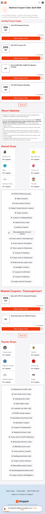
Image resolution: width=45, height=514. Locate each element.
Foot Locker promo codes (22, 392)
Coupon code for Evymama (22, 279)
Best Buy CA (35, 156)
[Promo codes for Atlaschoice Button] (21, 246)
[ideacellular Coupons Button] (21, 421)
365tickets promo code (22, 444)
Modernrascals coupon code (22, 260)
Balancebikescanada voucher (22, 464)
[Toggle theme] (42, 2)
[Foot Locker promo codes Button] (21, 392)
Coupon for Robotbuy (22, 251)
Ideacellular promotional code (22, 416)
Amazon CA (6, 156)
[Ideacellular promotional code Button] (21, 416)
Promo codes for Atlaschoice (22, 246)
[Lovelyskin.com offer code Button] (21, 406)
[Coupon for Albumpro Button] (21, 275)
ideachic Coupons (22, 227)
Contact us (23, 492)
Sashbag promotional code (22, 454)
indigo (33, 377)
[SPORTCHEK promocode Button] (21, 194)
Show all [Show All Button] (22, 105)
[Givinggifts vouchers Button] (22, 265)
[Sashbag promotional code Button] (21, 454)
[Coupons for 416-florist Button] (21, 270)
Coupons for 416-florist (22, 270)
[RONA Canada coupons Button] (21, 411)
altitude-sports (7, 377)
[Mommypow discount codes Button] (21, 440)
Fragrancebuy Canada (9, 350)
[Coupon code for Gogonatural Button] (21, 256)
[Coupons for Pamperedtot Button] (21, 425)
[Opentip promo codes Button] (21, 397)
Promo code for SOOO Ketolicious (22, 435)
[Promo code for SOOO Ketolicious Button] (21, 435)
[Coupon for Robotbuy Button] (21, 251)
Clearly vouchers (22, 213)
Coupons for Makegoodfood (22, 217)
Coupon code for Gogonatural (22, 256)
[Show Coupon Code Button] (21, 38)
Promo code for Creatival (22, 449)
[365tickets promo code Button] (21, 444)
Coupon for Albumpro (22, 275)
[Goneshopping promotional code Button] (21, 468)
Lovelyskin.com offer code (22, 406)
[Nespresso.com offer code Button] (21, 387)
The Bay (34, 184)
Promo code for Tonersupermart (22, 237)
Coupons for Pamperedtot (22, 425)
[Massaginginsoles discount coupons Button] (21, 232)
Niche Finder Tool (33, 489)
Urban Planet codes (22, 402)
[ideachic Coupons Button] (21, 227)
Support (30, 492)
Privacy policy (23, 503)
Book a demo (10, 489)
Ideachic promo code (22, 222)
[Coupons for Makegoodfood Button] (21, 217)
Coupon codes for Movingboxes (22, 473)
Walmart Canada (8, 364)
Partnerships (21, 489)
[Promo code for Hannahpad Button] (21, 241)
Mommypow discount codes (22, 440)
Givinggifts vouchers (22, 265)
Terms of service (32, 503)
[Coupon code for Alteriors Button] (21, 459)
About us (15, 492)
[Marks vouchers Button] (21, 198)
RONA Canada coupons (22, 411)
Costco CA (35, 170)
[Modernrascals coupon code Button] (21, 260)
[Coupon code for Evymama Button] (21, 279)
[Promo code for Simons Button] (22, 203)
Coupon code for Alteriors (22, 459)
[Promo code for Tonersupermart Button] (21, 236)
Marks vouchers (22, 198)
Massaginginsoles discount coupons (22, 232)
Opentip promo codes (22, 397)
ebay (4, 170)
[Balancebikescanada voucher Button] (21, 464)
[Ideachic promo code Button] (21, 222)
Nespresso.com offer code (22, 387)
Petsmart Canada (8, 184)
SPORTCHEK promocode (22, 194)
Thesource (34, 364)
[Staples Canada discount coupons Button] (21, 208)
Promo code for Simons (22, 203)
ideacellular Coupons (22, 421)
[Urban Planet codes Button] (21, 402)
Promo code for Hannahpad (22, 241)
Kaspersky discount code (22, 430)
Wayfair (33, 350)
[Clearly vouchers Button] (21, 213)
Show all (22, 334)
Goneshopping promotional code (22, 468)
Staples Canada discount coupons (22, 208)
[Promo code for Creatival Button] (21, 449)
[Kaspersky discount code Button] (21, 430)
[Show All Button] (22, 334)
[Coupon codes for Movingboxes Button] (21, 473)
